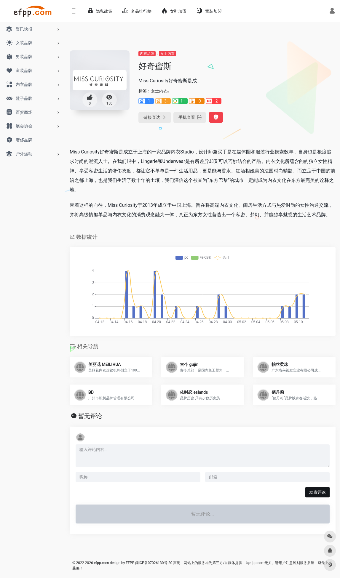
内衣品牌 (147, 54)
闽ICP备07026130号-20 (153, 563)
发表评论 (317, 492)
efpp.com (101, 563)
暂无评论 (90, 416)
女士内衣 (167, 54)
